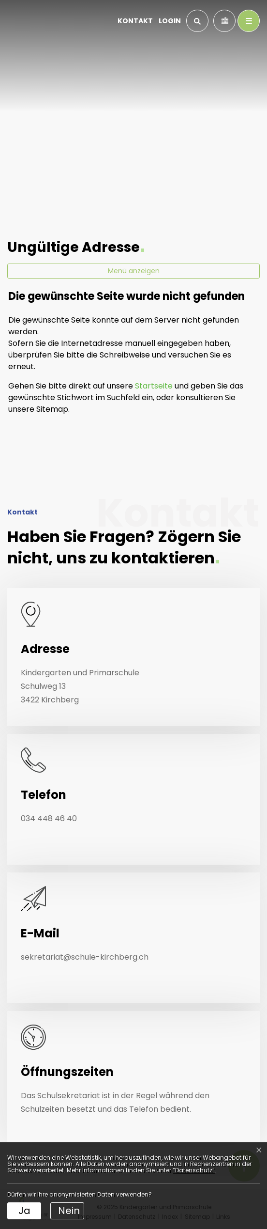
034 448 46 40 (49, 818)
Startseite (154, 385)
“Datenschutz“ (194, 1170)
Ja (24, 1210)
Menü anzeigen (134, 271)
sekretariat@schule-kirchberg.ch (84, 957)
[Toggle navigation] (248, 21)
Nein (69, 1210)
